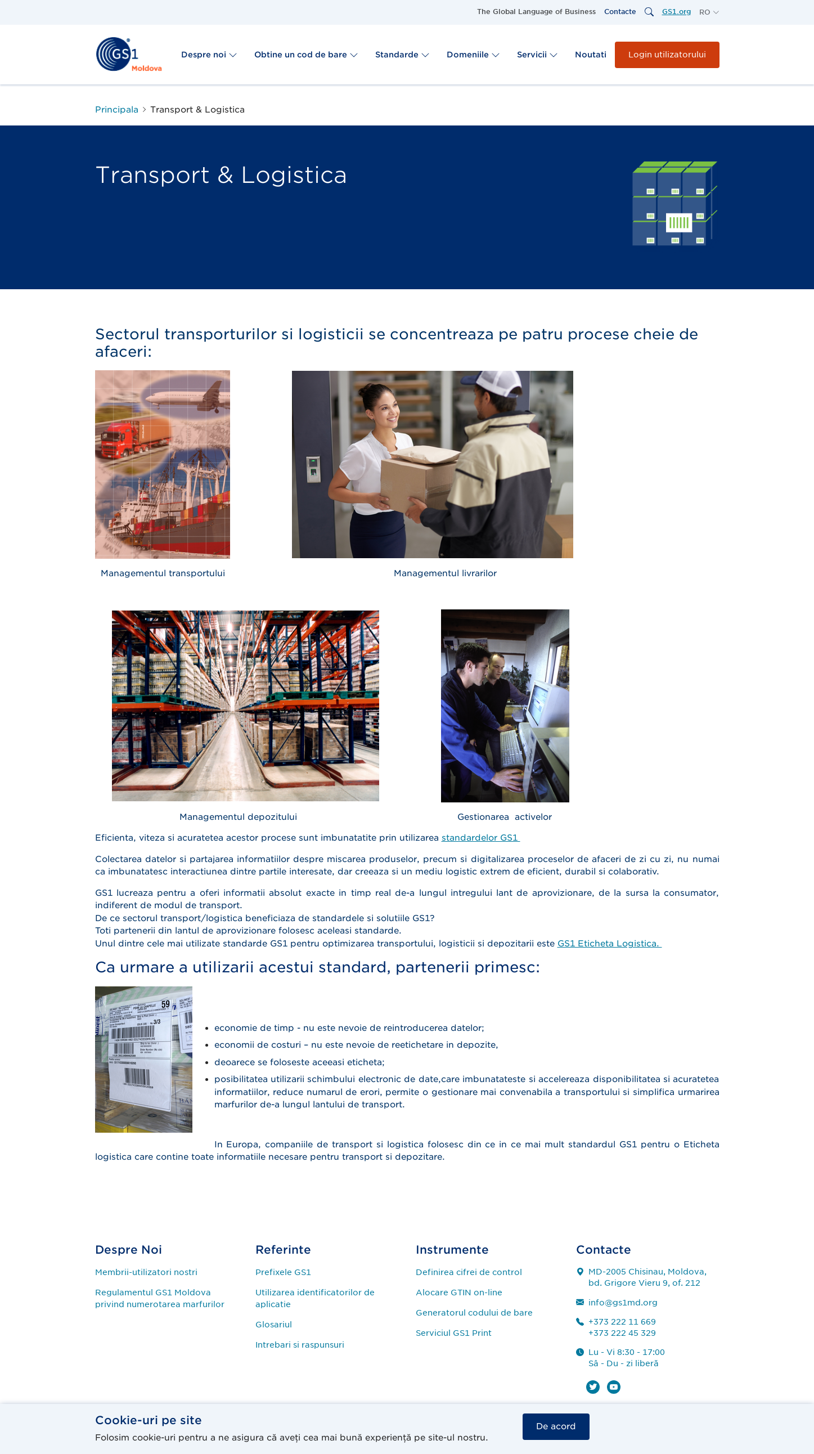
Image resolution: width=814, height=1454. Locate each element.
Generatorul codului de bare (474, 1312)
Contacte (620, 11)
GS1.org (676, 11)
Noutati (590, 54)
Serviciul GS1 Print (454, 1333)
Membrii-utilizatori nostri (146, 1272)
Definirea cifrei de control (469, 1272)
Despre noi (209, 54)
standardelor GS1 (481, 838)
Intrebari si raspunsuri (299, 1344)
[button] (709, 12)
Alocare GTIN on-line (459, 1292)
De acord (556, 1426)
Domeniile (473, 54)
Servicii (537, 54)
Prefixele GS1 (283, 1272)
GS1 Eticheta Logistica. (609, 944)
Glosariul (273, 1324)
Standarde (402, 54)
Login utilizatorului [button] (667, 54)
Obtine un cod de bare (306, 54)
